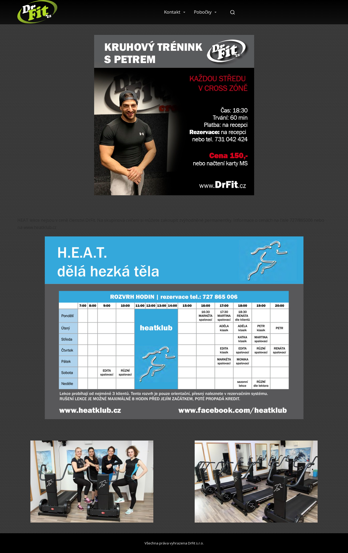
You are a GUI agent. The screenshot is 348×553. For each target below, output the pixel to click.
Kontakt (172, 12)
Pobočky (203, 12)
